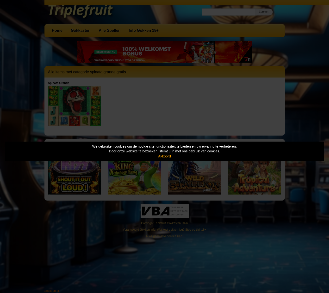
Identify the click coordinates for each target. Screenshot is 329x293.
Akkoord (164, 156)
